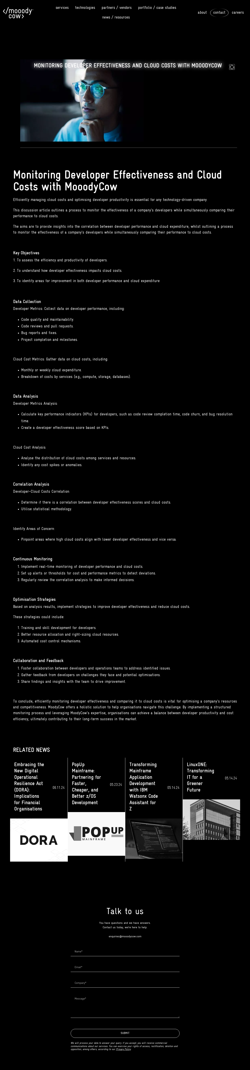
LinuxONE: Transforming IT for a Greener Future (200, 777)
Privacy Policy (123, 1049)
